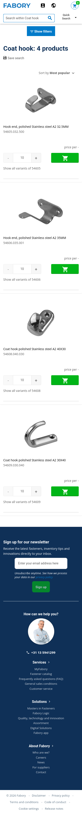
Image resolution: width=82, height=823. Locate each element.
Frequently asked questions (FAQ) (41, 679)
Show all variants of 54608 (21, 391)
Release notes (54, 809)
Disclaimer (39, 795)
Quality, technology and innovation (41, 718)
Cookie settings (29, 809)
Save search (13, 58)
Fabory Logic (41, 713)
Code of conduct (55, 802)
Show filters (41, 31)
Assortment (41, 723)
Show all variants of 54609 (21, 502)
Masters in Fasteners (41, 708)
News (41, 762)
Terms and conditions (24, 802)
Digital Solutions (41, 728)
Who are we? (41, 752)
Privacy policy (61, 795)
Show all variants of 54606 (21, 279)
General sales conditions (41, 684)
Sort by (54, 73)
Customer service (41, 689)
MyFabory (41, 669)
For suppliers (41, 767)
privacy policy (44, 577)
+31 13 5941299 (41, 652)
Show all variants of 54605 (21, 168)
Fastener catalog (41, 674)
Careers (41, 757)
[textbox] (29, 18)
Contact (41, 772)
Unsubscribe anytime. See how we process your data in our (41, 575)
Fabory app (40, 733)
